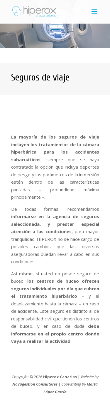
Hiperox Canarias (60, 376)
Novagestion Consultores (34, 384)
